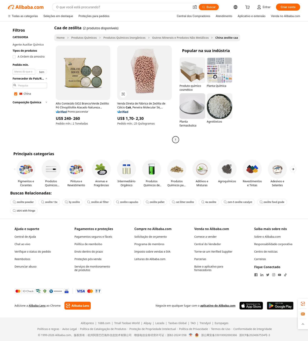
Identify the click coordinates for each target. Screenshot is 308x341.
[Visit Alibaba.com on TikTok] (285, 275)
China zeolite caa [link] (226, 37)
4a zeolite (208, 202)
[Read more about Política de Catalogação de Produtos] (102, 329)
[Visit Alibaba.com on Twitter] (268, 275)
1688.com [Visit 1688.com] (104, 323)
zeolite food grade (272, 202)
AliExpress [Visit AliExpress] (87, 323)
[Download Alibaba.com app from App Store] (251, 306)
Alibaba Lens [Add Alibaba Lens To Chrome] (37, 305)
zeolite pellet (155, 202)
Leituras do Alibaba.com (149, 259)
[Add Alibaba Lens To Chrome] (77, 306)
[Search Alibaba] (122, 7)
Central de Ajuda (25, 236)
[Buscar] (209, 7)
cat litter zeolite (183, 202)
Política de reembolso (88, 244)
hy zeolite (72, 202)
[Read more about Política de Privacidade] (192, 329)
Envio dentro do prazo (88, 251)
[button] (194, 7)
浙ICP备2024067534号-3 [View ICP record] (254, 335)
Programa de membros (149, 244)
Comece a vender (205, 236)
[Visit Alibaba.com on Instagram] (273, 275)
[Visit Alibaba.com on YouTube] (279, 275)
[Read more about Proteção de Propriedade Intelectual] (151, 329)
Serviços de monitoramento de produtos (92, 268)
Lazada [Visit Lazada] (159, 323)
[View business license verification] (190, 335)
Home (61, 37)
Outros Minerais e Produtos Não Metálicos (180, 37)
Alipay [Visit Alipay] (147, 323)
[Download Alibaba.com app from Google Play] (280, 306)
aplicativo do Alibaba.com (217, 305)
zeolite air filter (98, 202)
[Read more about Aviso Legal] (68, 329)
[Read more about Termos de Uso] (219, 329)
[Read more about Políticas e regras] (47, 329)
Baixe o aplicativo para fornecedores (208, 268)
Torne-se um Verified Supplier (213, 251)
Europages (221, 323)
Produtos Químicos (84, 37)
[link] (303, 304)
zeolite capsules (127, 202)
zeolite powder (23, 202)
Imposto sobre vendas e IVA (152, 251)
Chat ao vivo (22, 244)
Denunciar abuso (26, 266)
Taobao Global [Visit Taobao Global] (177, 323)
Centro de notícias (266, 251)
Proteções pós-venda (87, 259)
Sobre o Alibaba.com (267, 236)
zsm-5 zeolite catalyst (238, 202)
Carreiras (260, 259)
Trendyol (205, 323)
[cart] (248, 7)
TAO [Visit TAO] (193, 323)
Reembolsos (22, 259)
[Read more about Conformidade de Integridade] (251, 329)
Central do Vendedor (207, 244)
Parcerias (200, 259)
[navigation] (30, 84)
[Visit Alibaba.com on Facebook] (256, 275)
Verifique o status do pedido (33, 251)
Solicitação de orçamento (150, 236)
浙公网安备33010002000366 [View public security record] (219, 335)
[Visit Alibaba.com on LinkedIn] (262, 275)
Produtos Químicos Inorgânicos (124, 37)
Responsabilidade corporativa (273, 244)
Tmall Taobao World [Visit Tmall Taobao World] (127, 323)
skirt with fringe (24, 210)
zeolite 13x (49, 202)
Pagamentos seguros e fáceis (93, 236)
